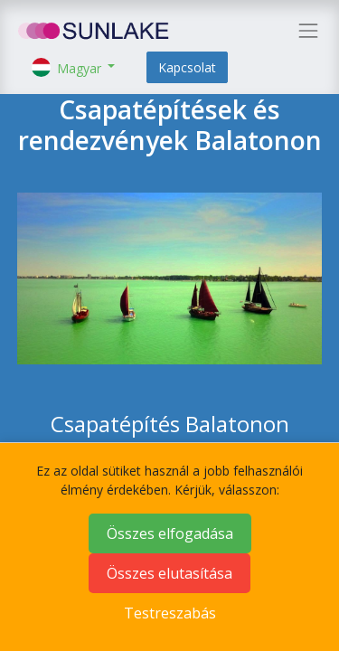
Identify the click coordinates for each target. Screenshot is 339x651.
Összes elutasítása (169, 573)
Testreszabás (170, 613)
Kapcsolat (187, 67)
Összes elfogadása (170, 533)
